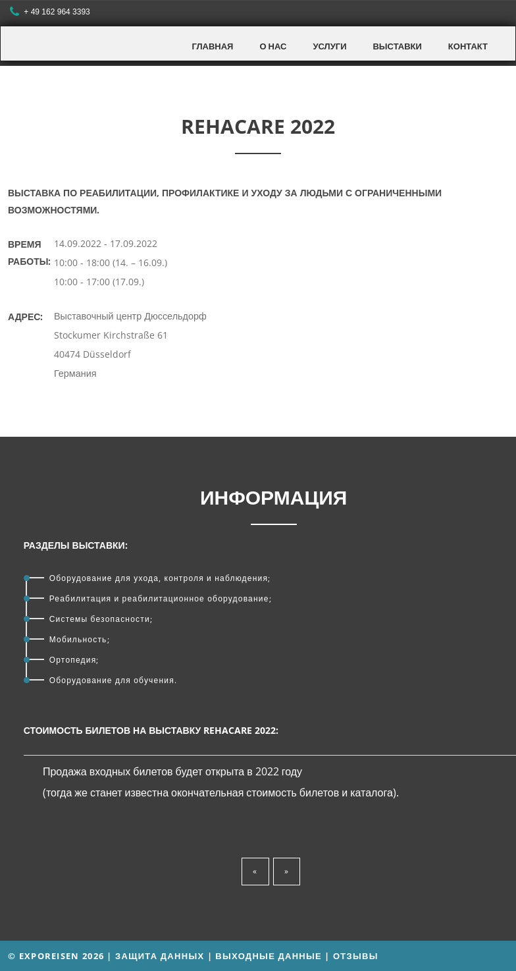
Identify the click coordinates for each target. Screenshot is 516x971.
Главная (212, 46)
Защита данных (159, 956)
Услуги (329, 46)
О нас (272, 46)
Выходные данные (268, 956)
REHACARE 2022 (258, 126)
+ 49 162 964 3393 (51, 12)
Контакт (468, 46)
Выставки (397, 46)
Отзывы (355, 956)
